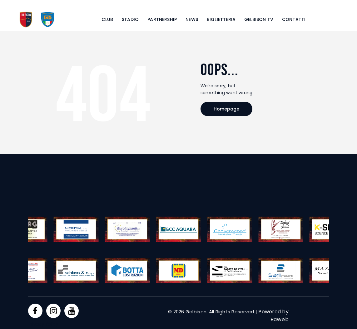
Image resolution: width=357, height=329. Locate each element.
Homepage (226, 109)
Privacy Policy (43, 324)
